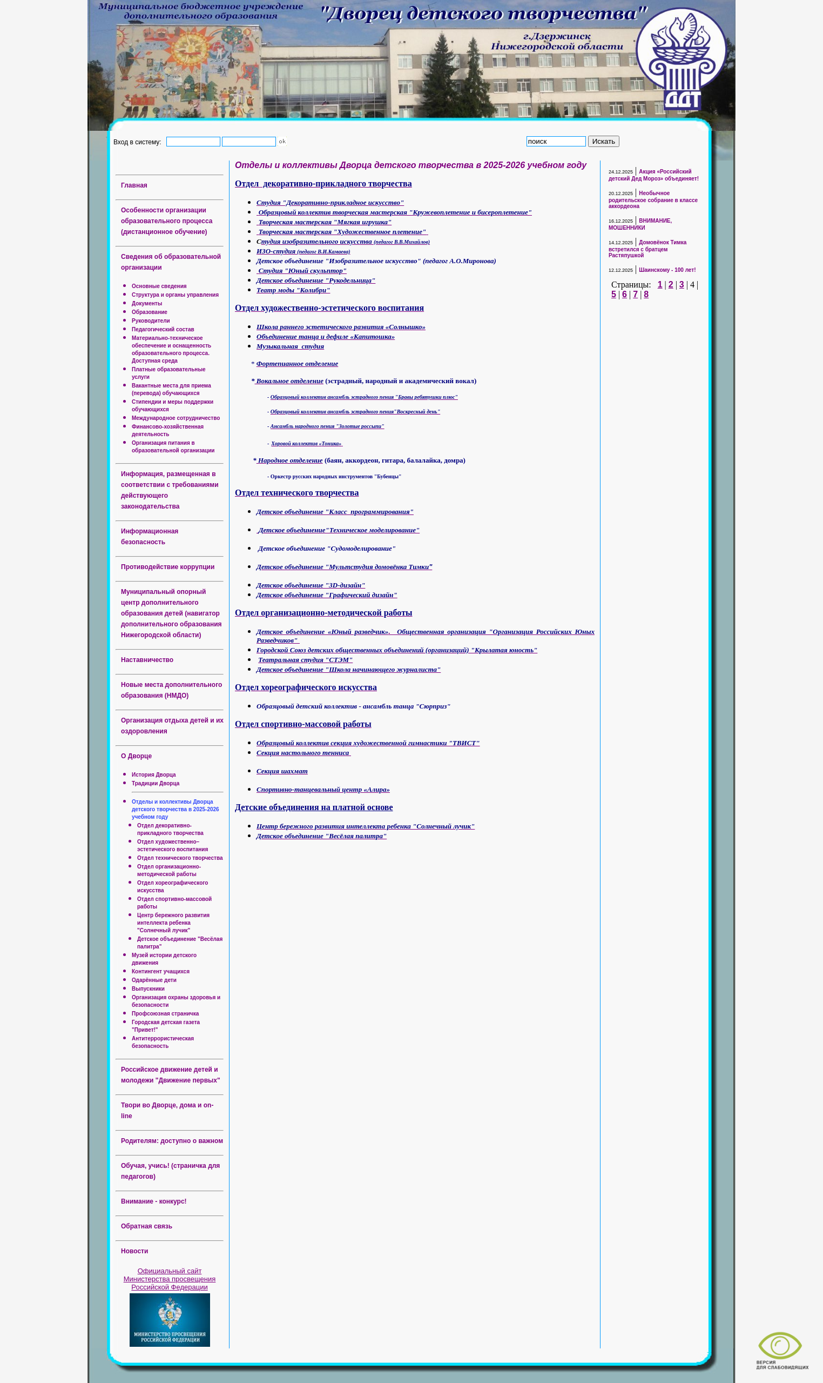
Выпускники (148, 989)
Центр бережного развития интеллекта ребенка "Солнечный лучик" (173, 922)
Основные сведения (159, 286)
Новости (134, 1251)
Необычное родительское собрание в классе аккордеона (653, 199)
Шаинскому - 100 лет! (667, 270)
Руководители (151, 321)
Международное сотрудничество (176, 418)
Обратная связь (146, 1226)
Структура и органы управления (175, 295)
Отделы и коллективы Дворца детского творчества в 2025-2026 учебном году (175, 809)
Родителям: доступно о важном (172, 1141)
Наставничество (147, 660)
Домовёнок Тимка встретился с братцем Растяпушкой (647, 248)
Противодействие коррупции (167, 567)
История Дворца (154, 775)
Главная (134, 185)
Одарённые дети (154, 980)
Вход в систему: (139, 141)
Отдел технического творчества (180, 858)
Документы (147, 303)
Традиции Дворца (155, 783)
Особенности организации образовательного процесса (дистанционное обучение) (166, 221)
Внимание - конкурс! (154, 1201)
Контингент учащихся (161, 971)
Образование (149, 312)
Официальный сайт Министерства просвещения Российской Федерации (170, 1279)
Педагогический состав (163, 329)
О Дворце (136, 756)
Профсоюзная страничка (165, 1014)
